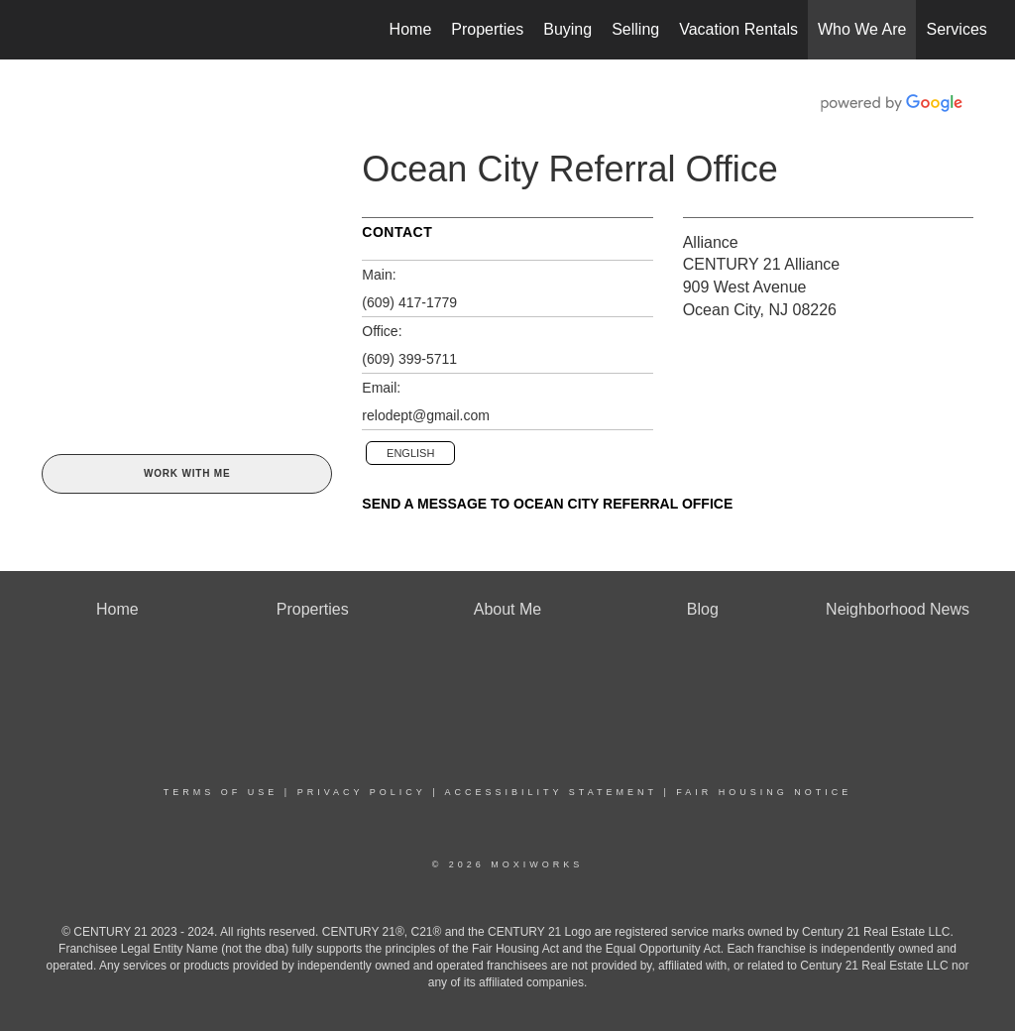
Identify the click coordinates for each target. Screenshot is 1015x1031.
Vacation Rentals (738, 29)
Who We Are (862, 29)
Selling (635, 29)
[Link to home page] (37, 29)
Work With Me (187, 473)
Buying (567, 29)
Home (411, 29)
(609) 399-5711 (409, 359)
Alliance (710, 242)
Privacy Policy (361, 792)
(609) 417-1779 (409, 302)
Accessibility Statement (551, 792)
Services (956, 29)
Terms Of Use (221, 792)
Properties (487, 29)
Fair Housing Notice (763, 792)
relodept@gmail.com (426, 415)
